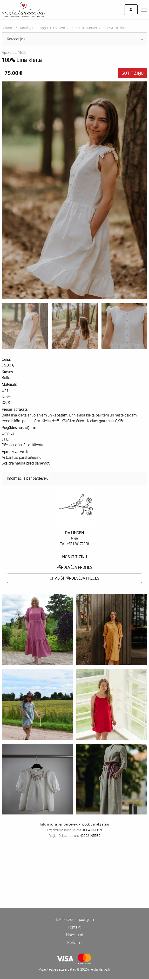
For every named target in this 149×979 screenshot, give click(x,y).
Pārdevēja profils (75, 567)
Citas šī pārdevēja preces (74, 578)
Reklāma (74, 942)
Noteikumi (74, 934)
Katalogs (26, 27)
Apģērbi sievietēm (52, 27)
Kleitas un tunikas (84, 27)
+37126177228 (78, 543)
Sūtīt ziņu (133, 73)
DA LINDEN (74, 532)
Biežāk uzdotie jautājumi (74, 919)
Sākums (7, 27)
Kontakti (74, 927)
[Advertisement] (74, 860)
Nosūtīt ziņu (74, 556)
